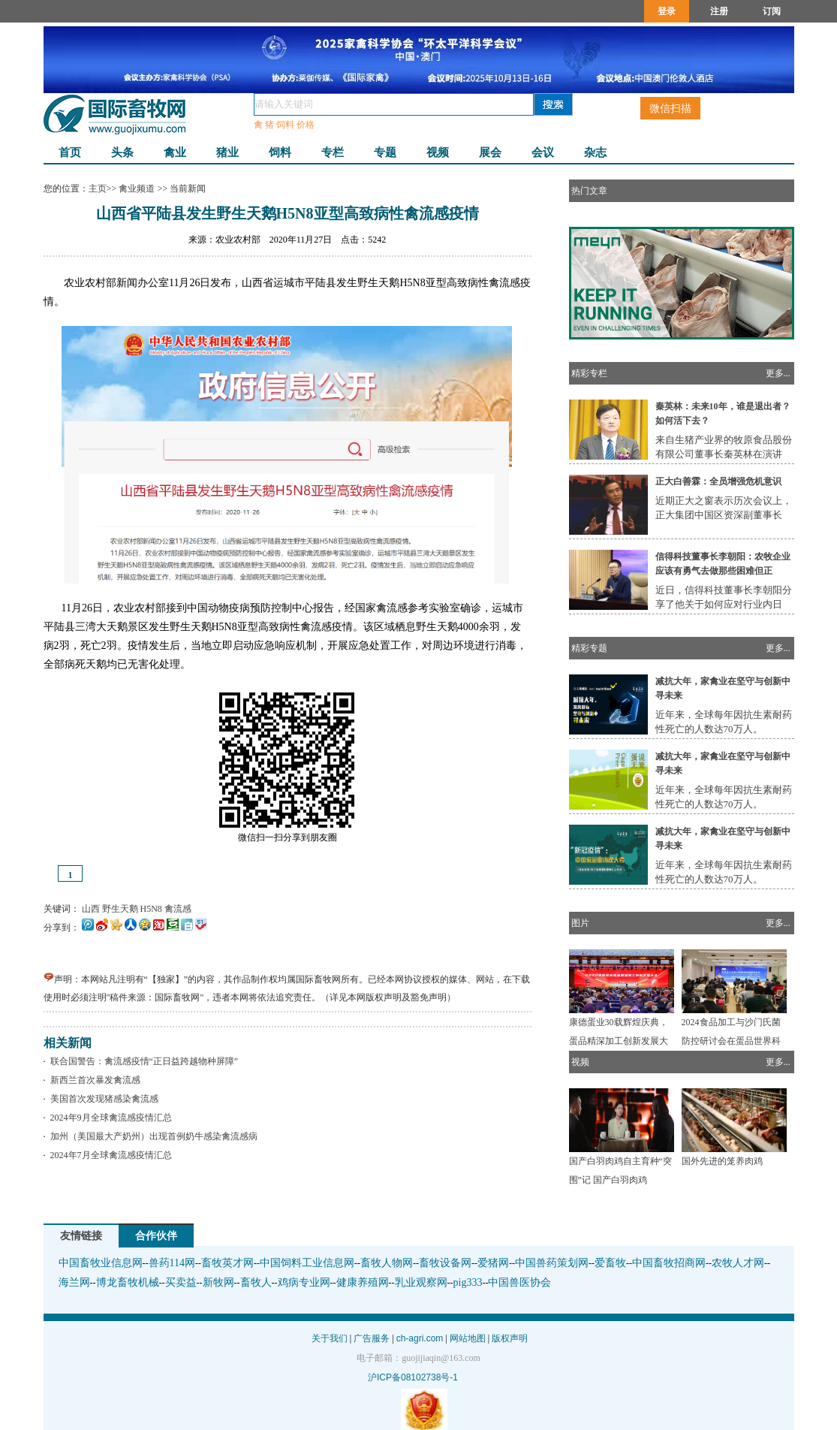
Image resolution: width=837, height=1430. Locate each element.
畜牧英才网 (227, 1263)
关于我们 (330, 1338)
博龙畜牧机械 (127, 1282)
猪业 (227, 152)
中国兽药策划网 (552, 1263)
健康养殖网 (362, 1282)
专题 (385, 152)
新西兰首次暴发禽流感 (93, 1080)
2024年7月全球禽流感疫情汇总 (109, 1155)
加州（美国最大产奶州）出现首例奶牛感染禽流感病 (151, 1136)
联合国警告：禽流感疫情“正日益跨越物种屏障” (142, 1061)
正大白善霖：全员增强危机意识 (718, 481)
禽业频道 (137, 188)
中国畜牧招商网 (669, 1263)
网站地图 (468, 1338)
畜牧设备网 (445, 1263)
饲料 (280, 152)
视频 (437, 152)
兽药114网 (172, 1263)
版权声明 (510, 1338)
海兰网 (74, 1282)
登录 (667, 11)
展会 (490, 152)
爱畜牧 (610, 1263)
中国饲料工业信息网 (307, 1263)
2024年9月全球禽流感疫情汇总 (109, 1117)
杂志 (595, 152)
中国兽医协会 (519, 1282)
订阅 (772, 11)
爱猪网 (493, 1263)
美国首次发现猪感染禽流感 (102, 1099)
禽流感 (177, 909)
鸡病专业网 (304, 1282)
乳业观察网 (421, 1282)
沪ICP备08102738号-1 (413, 1377)
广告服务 (372, 1338)
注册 (719, 11)
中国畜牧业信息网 (101, 1263)
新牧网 (218, 1282)
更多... (778, 373)
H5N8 (151, 909)
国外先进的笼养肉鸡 (722, 1161)
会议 (542, 152)
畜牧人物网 (386, 1263)
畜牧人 (256, 1282)
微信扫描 (670, 108)
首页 (70, 152)
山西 (91, 909)
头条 (122, 152)
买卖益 (181, 1282)
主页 (98, 188)
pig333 (468, 1282)
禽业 (175, 152)
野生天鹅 (120, 909)
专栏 (332, 152)
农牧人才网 (738, 1263)
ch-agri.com (420, 1338)
